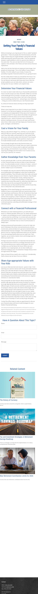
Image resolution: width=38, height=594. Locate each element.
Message (3, 342)
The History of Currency (8, 400)
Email (2, 332)
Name (3, 323)
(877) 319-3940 (10, 587)
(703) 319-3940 (8, 585)
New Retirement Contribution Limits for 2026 (16, 476)
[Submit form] (5, 355)
